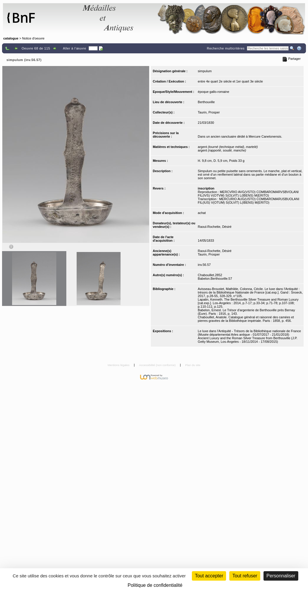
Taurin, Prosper (209, 112)
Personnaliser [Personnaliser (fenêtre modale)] (280, 575)
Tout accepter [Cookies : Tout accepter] (209, 575)
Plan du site (192, 365)
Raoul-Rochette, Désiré (214, 226)
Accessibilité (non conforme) (158, 365)
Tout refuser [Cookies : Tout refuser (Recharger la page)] (244, 575)
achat (202, 213)
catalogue (10, 38)
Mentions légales (119, 365)
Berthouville (206, 102)
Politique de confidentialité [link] (155, 585)
